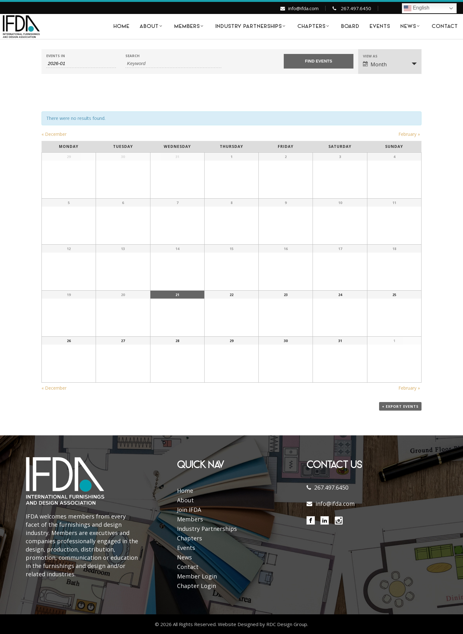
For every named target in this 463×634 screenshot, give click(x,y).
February (409, 134)
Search (132, 55)
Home (185, 490)
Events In (55, 55)
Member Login (197, 576)
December (54, 134)
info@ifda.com (303, 8)
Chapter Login (196, 586)
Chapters (189, 538)
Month (375, 64)
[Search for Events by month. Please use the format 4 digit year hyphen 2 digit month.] (81, 63)
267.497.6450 (356, 8)
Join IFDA (189, 509)
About (185, 500)
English (416, 8)
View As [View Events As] (370, 56)
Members (190, 519)
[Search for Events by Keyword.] (173, 63)
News (184, 557)
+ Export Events (400, 406)
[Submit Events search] (318, 61)
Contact (188, 567)
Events (186, 547)
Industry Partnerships (207, 528)
